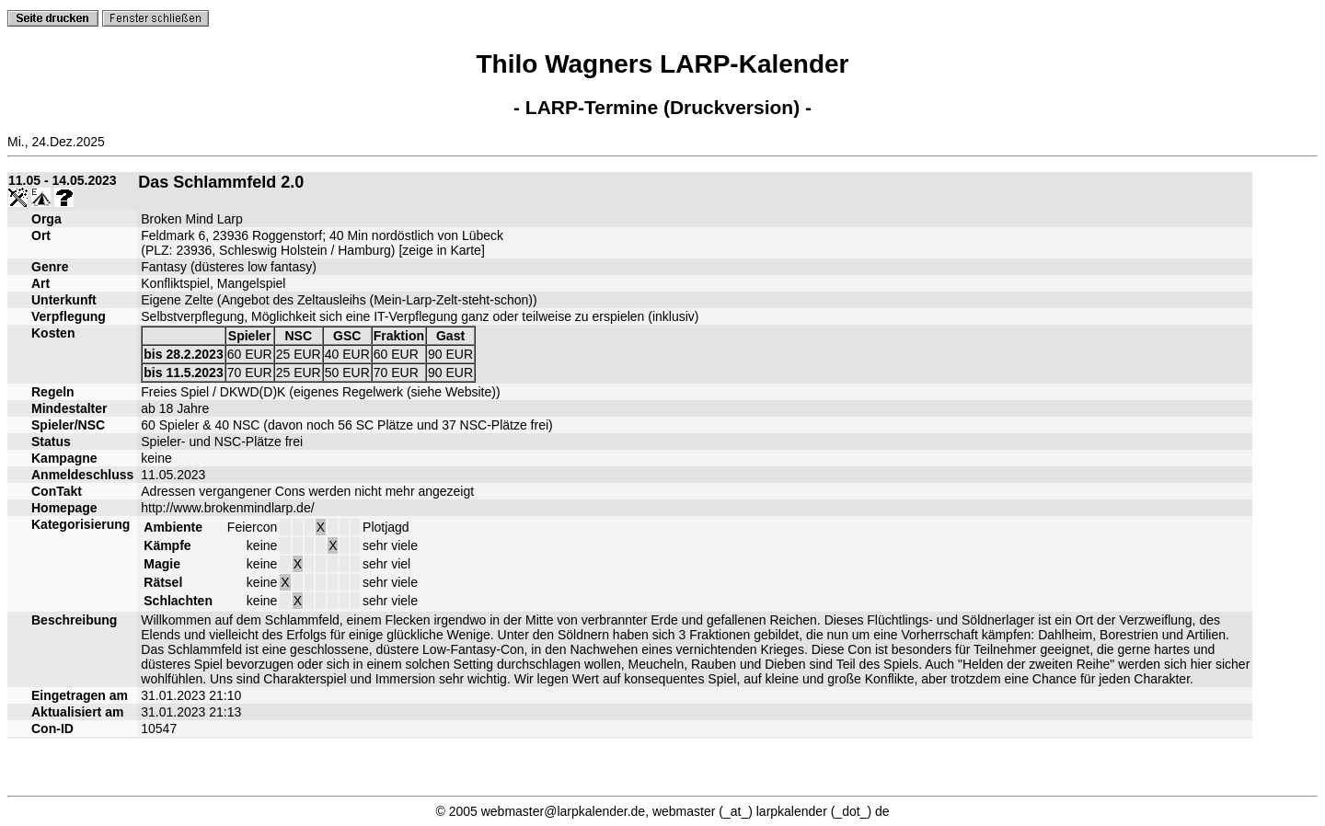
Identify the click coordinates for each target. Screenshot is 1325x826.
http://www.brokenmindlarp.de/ (227, 507)
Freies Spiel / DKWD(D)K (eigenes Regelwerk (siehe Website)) (320, 391)
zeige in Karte (441, 250)
